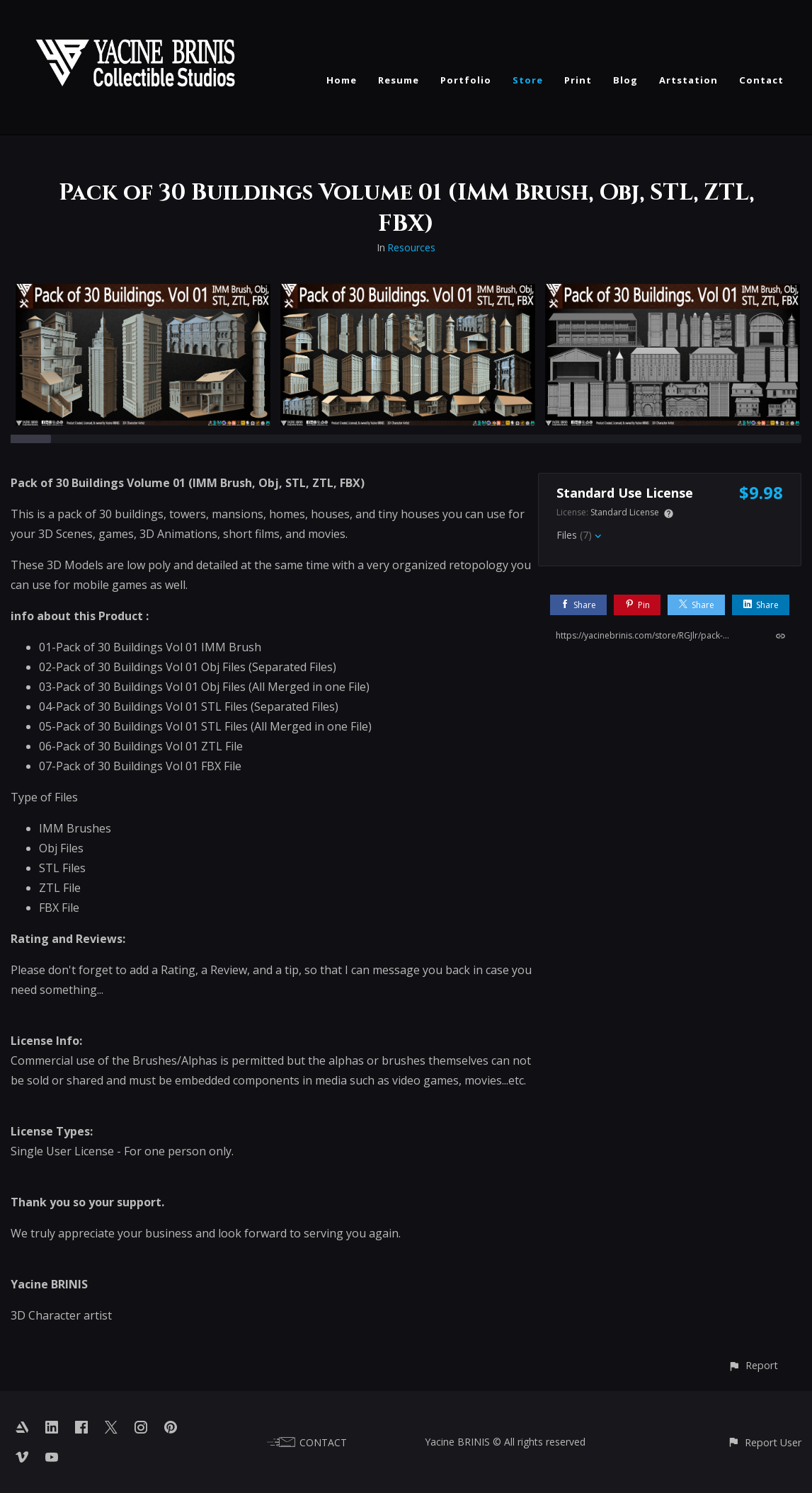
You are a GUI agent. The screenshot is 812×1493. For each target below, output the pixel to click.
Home (341, 80)
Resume (398, 80)
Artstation (688, 80)
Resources (411, 247)
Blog (625, 80)
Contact (761, 80)
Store (528, 80)
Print (578, 80)
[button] (753, 1365)
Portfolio (465, 80)
